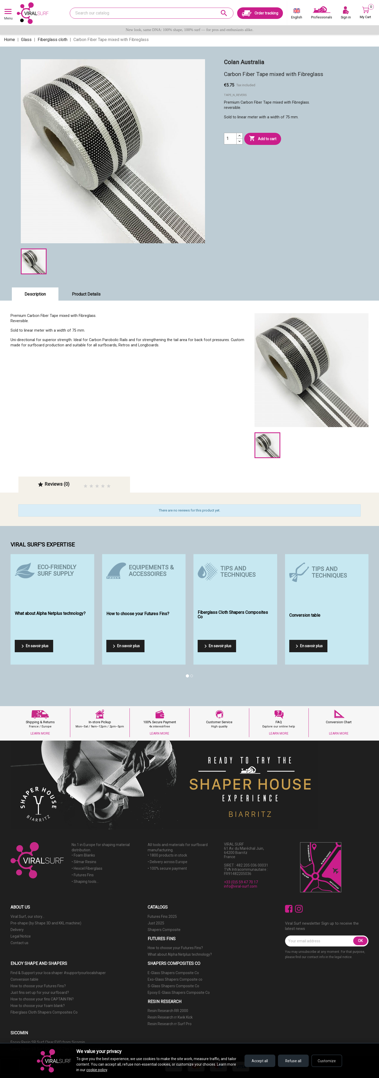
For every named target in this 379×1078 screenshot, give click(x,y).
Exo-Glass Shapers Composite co (175, 979)
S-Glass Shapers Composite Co (173, 986)
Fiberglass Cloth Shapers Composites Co (44, 1012)
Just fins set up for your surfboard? (40, 992)
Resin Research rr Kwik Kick (170, 1017)
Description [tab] (35, 294)
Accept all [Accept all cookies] (258, 1061)
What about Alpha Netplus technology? (180, 954)
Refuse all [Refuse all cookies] (292, 1061)
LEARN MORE (40, 733)
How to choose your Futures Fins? (175, 948)
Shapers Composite (164, 930)
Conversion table (24, 979)
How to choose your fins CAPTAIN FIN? (42, 999)
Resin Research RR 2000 (168, 1011)
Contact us (19, 943)
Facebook (289, 909)
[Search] (151, 13)
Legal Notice (21, 936)
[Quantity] (230, 138)
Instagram (299, 909)
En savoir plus (33, 646)
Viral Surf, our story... (27, 916)
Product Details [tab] (86, 294)
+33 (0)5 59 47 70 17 (241, 882)
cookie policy (96, 1070)
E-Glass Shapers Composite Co (173, 973)
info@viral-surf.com (240, 886)
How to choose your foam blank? (38, 1006)
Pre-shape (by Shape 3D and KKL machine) (46, 923)
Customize (326, 1061)
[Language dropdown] (296, 14)
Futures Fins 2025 (162, 916)
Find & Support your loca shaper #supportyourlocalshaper (58, 973)
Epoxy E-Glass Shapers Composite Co (179, 992)
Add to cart (262, 138)
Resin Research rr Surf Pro (170, 1024)
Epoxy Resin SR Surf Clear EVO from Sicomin (48, 1042)
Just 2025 (156, 923)
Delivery (17, 930)
